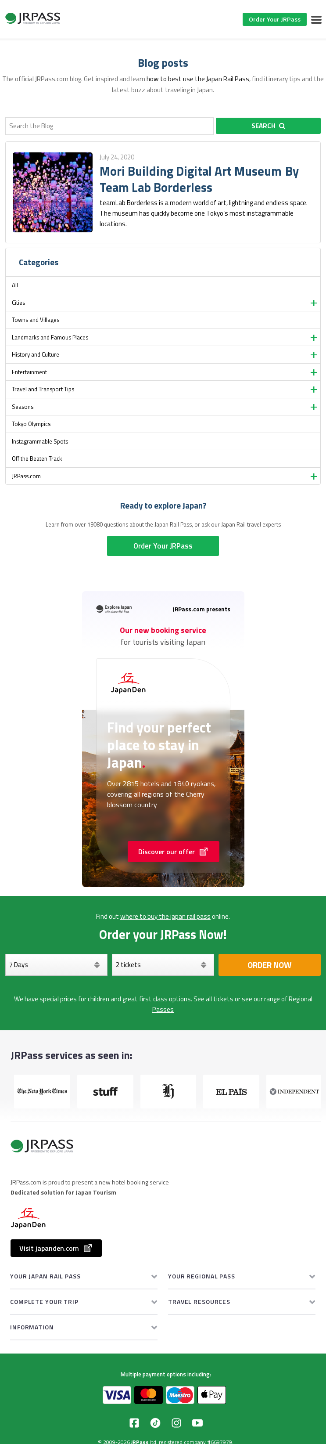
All (15, 285)
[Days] (56, 965)
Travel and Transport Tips (43, 389)
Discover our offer (173, 851)
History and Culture (35, 354)
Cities (18, 302)
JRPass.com (26, 476)
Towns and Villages (35, 319)
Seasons (22, 406)
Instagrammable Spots (40, 441)
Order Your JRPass (275, 19)
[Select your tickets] (163, 965)
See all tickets (213, 999)
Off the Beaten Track (37, 458)
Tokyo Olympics (31, 423)
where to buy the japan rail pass (165, 916)
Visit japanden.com (56, 1248)
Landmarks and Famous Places (50, 337)
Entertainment (29, 372)
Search (268, 126)
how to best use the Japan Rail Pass (198, 79)
